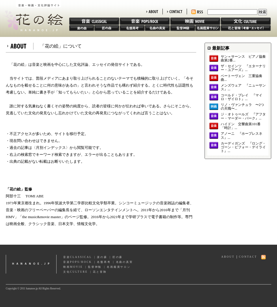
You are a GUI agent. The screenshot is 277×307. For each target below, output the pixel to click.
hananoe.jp (31, 264)
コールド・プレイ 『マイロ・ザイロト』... (241, 97)
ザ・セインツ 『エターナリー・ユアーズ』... (243, 68)
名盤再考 (132, 28)
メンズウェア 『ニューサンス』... (243, 87)
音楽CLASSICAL (77, 257)
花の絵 (31, 15)
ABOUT (152, 11)
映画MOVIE (73, 266)
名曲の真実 (157, 28)
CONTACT (174, 11)
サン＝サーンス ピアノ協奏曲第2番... (243, 58)
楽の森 (81, 28)
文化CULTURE (75, 271)
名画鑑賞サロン (207, 28)
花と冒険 (246, 28)
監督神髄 (182, 28)
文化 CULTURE (246, 21)
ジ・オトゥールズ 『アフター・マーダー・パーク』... (243, 116)
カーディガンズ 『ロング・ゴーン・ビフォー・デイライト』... (243, 147)
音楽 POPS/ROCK (145, 21)
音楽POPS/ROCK (77, 262)
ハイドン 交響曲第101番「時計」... (241, 126)
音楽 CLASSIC (94, 21)
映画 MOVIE (195, 21)
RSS (197, 12)
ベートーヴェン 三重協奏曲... (241, 78)
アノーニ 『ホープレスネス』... (241, 135)
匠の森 (106, 28)
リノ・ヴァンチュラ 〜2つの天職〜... (242, 107)
